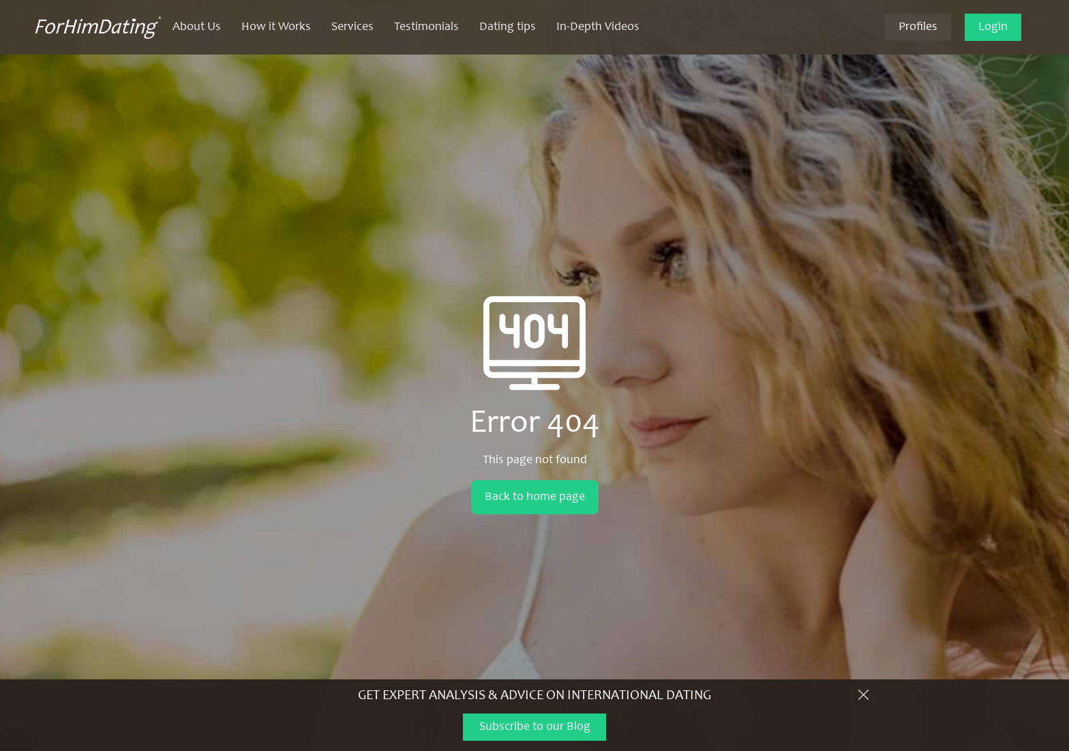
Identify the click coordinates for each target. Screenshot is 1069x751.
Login (993, 27)
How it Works (276, 27)
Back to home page (535, 497)
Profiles (918, 27)
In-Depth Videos (597, 27)
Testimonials (426, 27)
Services (352, 27)
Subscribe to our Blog (534, 727)
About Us (196, 27)
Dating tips (507, 27)
